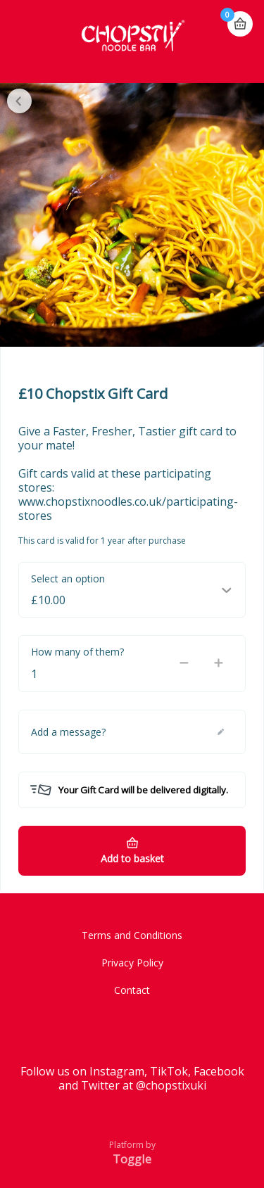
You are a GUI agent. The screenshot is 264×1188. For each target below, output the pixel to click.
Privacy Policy (132, 962)
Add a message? (68, 732)
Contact (132, 990)
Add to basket (132, 858)
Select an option (68, 578)
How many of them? (77, 651)
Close (19, 101)
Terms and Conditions (132, 935)
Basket (240, 18)
